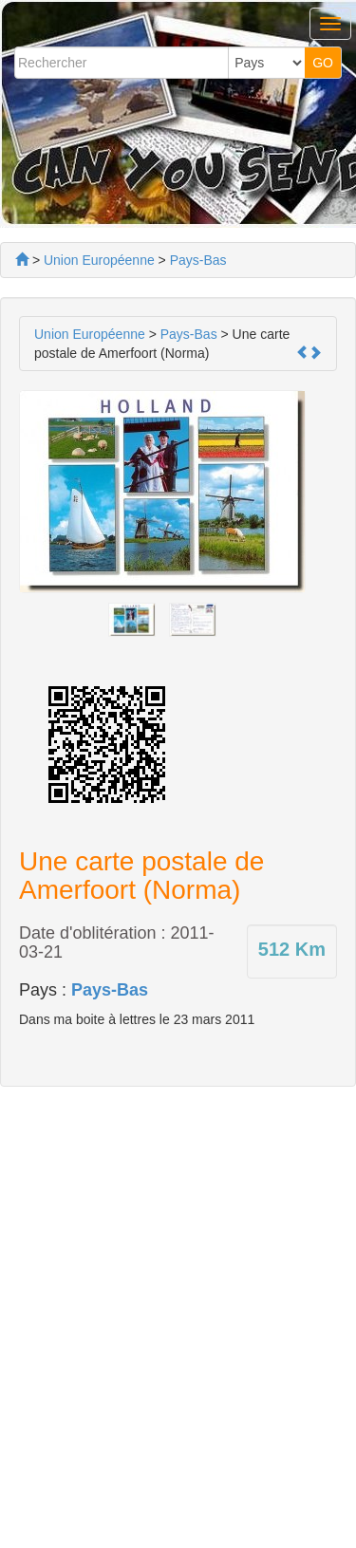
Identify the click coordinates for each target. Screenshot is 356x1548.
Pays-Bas (109, 989)
